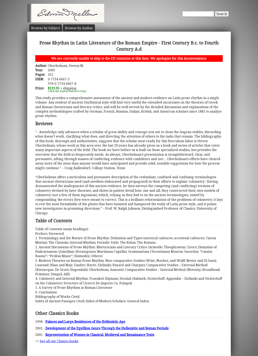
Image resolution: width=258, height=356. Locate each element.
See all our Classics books (59, 341)
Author (79, 28)
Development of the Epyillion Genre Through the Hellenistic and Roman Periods (107, 328)
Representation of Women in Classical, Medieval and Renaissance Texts (99, 334)
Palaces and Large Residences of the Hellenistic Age (85, 321)
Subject (45, 28)
